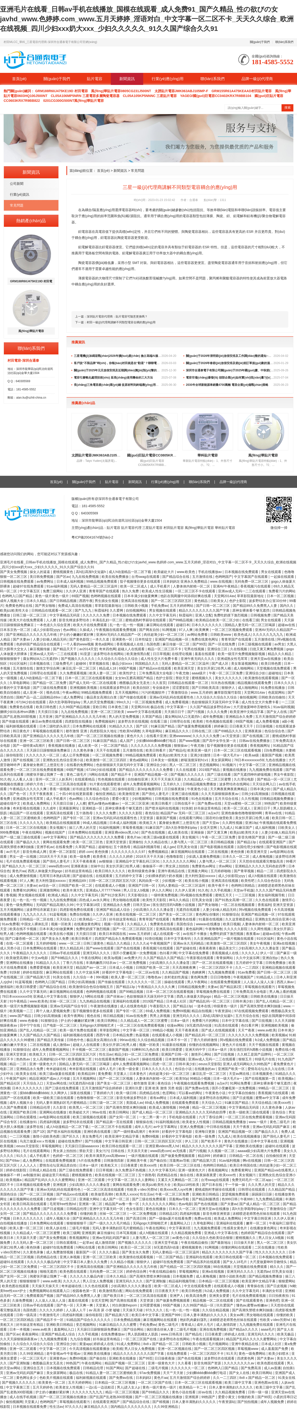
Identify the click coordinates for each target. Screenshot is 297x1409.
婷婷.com (86, 852)
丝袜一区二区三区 (64, 1001)
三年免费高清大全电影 (156, 673)
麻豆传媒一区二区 (177, 644)
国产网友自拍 (149, 630)
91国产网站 (114, 1368)
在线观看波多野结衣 (115, 688)
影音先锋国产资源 (252, 837)
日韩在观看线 (26, 1117)
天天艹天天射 (173, 1373)
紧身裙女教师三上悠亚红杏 (43, 765)
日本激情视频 (175, 1059)
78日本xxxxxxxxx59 (249, 760)
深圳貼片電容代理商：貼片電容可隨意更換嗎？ (117, 316)
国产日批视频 (262, 1020)
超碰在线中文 (10, 803)
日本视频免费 (183, 1276)
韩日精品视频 (113, 1016)
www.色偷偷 (29, 1020)
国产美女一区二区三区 (176, 914)
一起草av (86, 1242)
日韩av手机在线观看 (65, 953)
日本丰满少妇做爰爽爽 (141, 596)
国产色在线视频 (153, 832)
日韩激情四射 (114, 1160)
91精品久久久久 (121, 726)
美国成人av (134, 1103)
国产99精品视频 (181, 620)
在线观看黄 (104, 876)
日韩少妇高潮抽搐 (255, 794)
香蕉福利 (264, 905)
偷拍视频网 (248, 697)
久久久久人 (249, 953)
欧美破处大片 (164, 572)
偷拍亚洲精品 (106, 794)
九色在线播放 (276, 760)
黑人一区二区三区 (183, 765)
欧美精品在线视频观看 (63, 823)
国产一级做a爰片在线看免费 (170, 1218)
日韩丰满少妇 (260, 789)
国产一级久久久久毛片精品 (110, 1223)
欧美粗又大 (148, 823)
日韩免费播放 (276, 963)
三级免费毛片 (63, 663)
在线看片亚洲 (157, 736)
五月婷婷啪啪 (221, 871)
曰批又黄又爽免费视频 (267, 649)
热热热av (23, 1059)
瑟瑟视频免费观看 (236, 1194)
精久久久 (277, 1267)
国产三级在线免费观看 (50, 688)
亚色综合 (279, 1112)
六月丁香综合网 (211, 1117)
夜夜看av (253, 934)
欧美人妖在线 (56, 1228)
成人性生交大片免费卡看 (160, 659)
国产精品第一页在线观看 (115, 1122)
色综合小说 (184, 1069)
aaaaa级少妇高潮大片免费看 (260, 1151)
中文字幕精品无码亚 (65, 615)
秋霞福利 (101, 610)
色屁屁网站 (277, 692)
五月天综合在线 (227, 799)
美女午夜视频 (260, 943)
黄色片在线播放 (236, 1141)
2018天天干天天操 (53, 856)
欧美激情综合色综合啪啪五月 (91, 987)
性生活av (106, 1054)
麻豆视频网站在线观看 (188, 852)
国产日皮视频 (243, 1098)
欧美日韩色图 (271, 663)
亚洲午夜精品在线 (172, 871)
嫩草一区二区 (256, 1223)
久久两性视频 (232, 823)
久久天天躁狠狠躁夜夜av (220, 794)
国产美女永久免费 (56, 938)
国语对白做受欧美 (219, 818)
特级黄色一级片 (225, 1006)
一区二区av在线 (147, 972)
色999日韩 (230, 1199)
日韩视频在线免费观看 (17, 581)
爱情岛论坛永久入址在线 (267, 1069)
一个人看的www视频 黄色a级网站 (89, 644)
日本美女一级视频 (165, 760)
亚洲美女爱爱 (219, 1296)
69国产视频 (80, 596)
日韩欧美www (221, 634)
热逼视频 (142, 1035)
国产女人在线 (277, 712)
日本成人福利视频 (71, 581)
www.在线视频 (221, 581)
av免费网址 (45, 581)
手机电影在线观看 (183, 1117)
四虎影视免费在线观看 (77, 910)
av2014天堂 (88, 649)
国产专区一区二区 (77, 818)
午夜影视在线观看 (200, 958)
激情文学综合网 (48, 668)
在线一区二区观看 (20, 943)
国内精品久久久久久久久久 (131, 1407)
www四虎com (59, 866)
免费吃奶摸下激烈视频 (231, 615)
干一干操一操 (235, 1185)
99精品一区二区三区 (274, 1088)
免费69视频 (181, 1011)
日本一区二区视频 (281, 596)
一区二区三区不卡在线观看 (195, 591)
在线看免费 (64, 847)
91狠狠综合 (230, 914)
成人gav (169, 847)
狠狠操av (181, 745)
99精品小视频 (162, 1030)
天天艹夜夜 (247, 1030)
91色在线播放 (202, 799)
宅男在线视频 (194, 649)
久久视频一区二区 (222, 1151)
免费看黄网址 (241, 1170)
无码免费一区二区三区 (251, 581)
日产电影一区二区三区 (60, 1025)
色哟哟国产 (223, 577)
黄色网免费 (199, 977)
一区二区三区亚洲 (136, 803)
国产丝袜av (115, 996)
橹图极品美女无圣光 (135, 683)
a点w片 (213, 813)
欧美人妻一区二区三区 (128, 977)
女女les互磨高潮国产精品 (134, 678)
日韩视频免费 (261, 615)
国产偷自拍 (159, 1160)
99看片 (291, 861)
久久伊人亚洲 (76, 591)
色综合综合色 (275, 731)
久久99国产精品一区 (198, 1305)
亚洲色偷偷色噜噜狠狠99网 (242, 813)
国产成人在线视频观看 (218, 1030)
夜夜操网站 (31, 1334)
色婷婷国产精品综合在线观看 (38, 644)
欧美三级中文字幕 (239, 1382)
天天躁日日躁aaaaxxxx (82, 1146)
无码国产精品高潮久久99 (55, 905)
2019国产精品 (210, 770)
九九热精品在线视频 (95, 1001)
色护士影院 (238, 601)
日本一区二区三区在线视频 (27, 827)
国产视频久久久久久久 (78, 659)
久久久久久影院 (131, 813)
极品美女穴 (228, 948)
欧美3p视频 (113, 958)
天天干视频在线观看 (264, 1045)
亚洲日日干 (262, 808)
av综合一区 (48, 885)
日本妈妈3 (170, 581)
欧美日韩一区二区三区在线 (180, 1165)
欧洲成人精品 (58, 895)
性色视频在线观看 (220, 721)
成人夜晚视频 (263, 856)
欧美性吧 (248, 881)
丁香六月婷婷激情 (204, 1040)
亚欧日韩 (99, 707)
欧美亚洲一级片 (199, 750)
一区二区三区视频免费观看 (232, 630)
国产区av (63, 577)
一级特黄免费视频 (165, 895)
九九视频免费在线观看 (266, 770)
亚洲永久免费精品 (194, 581)
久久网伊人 (59, 1093)
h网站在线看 (99, 774)
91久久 (22, 1156)
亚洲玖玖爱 (134, 1088)
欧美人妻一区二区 (103, 673)
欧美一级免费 (80, 856)
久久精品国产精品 (282, 1189)
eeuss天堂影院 (209, 1064)
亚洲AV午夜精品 (226, 586)
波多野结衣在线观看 (78, 1122)
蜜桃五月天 (224, 895)
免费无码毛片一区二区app (252, 1180)
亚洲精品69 (78, 881)
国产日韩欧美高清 (206, 688)
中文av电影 (40, 958)
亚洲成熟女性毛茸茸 (232, 659)
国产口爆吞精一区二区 (22, 938)
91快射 (187, 808)
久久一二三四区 (247, 967)
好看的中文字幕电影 (15, 688)
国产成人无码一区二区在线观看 (93, 683)
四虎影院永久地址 (104, 731)
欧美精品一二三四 (93, 919)
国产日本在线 (212, 1185)
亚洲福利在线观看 (127, 1001)
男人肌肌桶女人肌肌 (143, 1334)
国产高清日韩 (136, 1218)
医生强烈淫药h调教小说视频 (174, 905)
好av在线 (205, 1392)
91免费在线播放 (273, 688)
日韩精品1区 (168, 1214)
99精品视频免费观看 (102, 581)
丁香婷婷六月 (103, 1093)
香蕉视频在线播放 (62, 745)
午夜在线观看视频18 (208, 1339)
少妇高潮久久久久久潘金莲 (153, 910)
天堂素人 (120, 1074)
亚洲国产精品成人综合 (113, 910)
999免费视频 (10, 832)
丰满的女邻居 (272, 1291)
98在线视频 (222, 1267)
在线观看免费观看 (186, 1103)
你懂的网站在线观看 (237, 1247)
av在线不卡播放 (195, 934)
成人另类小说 (10, 948)
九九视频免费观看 (222, 972)
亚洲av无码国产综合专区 (69, 1006)
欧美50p (182, 1078)
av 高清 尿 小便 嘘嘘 (105, 1310)
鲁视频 (11, 895)
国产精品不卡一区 (50, 1320)
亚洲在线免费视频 (213, 1329)
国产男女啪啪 (45, 606)
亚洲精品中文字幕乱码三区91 (138, 861)
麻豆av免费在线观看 (47, 721)
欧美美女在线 (26, 1074)
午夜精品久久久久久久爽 (28, 789)
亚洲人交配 (203, 615)
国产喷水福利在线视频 (162, 808)
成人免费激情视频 (23, 876)
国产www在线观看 (100, 948)
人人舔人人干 (76, 1310)
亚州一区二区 (46, 779)
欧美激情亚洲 (129, 794)
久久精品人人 (137, 924)
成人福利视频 (265, 827)
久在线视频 (239, 649)
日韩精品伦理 (40, 1107)
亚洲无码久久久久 (97, 953)
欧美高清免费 (196, 1296)
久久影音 (60, 1107)
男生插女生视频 (107, 601)
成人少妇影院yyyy (47, 630)
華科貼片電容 (225, 528)
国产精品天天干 (65, 649)
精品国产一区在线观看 (26, 813)
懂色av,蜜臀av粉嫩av (252, 1305)
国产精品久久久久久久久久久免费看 (146, 770)
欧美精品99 (87, 1074)
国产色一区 (18, 794)
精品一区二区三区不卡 (165, 649)
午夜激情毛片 (50, 1315)
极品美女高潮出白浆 (102, 697)
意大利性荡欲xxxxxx (200, 876)
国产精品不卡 (121, 774)
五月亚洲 (46, 716)
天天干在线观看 (108, 750)
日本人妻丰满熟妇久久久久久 (205, 1315)
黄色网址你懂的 (208, 914)
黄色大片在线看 (234, 1045)
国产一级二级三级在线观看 (21, 837)
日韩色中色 (76, 1040)
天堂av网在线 (239, 1074)
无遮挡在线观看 (188, 910)
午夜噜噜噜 (213, 929)
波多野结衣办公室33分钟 (268, 601)
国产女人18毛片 (235, 1262)
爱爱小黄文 (121, 799)
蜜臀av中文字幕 (267, 1098)
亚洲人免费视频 (192, 1127)
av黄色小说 (181, 1238)
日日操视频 (265, 726)
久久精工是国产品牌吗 (254, 1054)
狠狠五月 (245, 1059)
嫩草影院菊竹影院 (228, 692)
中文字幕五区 (30, 591)
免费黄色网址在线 (19, 606)
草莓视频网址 (52, 1146)
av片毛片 (13, 852)
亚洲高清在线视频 (135, 601)
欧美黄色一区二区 (52, 1382)
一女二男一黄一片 (153, 1117)
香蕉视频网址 (260, 745)
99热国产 (271, 803)
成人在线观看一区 (167, 934)
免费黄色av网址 (204, 866)
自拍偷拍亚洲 (138, 779)
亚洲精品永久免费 (240, 716)
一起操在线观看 (282, 577)
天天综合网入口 (264, 784)
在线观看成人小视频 (110, 885)
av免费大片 (132, 958)
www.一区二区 (70, 943)
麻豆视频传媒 (40, 649)
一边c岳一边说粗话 (100, 1387)
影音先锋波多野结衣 (74, 620)
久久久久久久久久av (239, 1363)
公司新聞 (16, 184)
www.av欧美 (266, 1030)
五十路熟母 (85, 813)
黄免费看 (104, 1074)
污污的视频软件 (153, 692)
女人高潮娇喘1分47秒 (49, 1059)
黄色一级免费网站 (20, 905)
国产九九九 (83, 610)
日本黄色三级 (118, 707)
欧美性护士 (128, 673)
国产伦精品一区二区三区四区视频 (186, 1267)
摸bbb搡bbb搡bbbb (34, 1093)
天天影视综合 (138, 895)
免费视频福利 (105, 721)
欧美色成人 (242, 634)
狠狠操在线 (145, 1122)
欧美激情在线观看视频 (262, 678)
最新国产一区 (86, 1252)
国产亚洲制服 (156, 1281)
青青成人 (188, 1324)
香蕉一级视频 (60, 789)
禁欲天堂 (183, 678)
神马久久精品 (179, 900)
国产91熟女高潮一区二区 (234, 900)
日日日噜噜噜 (221, 977)
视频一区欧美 (61, 924)
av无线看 (179, 1151)
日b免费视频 (274, 750)
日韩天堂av (142, 905)
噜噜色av (155, 977)
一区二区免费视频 (133, 963)
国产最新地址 (221, 1242)
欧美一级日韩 (126, 1093)
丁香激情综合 (178, 692)
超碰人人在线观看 (132, 649)
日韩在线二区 (202, 731)
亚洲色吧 (272, 1300)
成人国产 (127, 741)
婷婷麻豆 (220, 726)
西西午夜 (86, 601)
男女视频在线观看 (163, 610)
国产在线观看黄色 (250, 1300)
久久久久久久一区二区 (43, 755)
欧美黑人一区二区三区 (86, 1107)
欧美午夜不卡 (218, 885)
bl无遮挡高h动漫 (199, 1025)
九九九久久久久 (35, 914)
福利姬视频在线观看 (21, 726)
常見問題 (16, 205)
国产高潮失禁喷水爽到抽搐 (261, 1006)
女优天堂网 (209, 827)
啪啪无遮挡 (49, 1271)
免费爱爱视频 (40, 967)
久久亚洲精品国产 (208, 938)
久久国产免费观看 (14, 1107)
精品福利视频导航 (147, 847)
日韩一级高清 (26, 1315)
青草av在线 (274, 813)
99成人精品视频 (95, 823)
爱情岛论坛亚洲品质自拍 (58, 1165)
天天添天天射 (137, 1151)
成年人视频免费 (272, 1402)
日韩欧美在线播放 (264, 996)
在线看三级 (250, 620)
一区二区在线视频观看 (238, 905)
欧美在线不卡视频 (23, 929)
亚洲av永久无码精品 (189, 943)
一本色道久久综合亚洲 (53, 625)
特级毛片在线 (265, 1059)
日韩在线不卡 (185, 803)
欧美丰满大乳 (73, 890)
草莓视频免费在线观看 (213, 992)
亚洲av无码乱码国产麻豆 (272, 1127)
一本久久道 (101, 639)
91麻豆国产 (154, 827)
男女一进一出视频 (23, 856)
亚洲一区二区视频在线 (175, 1349)
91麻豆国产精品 (163, 726)
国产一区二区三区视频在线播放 (101, 736)
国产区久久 (71, 1136)
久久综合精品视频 (151, 1040)
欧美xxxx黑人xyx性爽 (176, 1189)
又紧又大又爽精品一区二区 (178, 1180)
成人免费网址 (74, 697)
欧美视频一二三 (21, 1011)
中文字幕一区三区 (253, 765)
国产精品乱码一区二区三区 (210, 1001)
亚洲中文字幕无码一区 (106, 1209)
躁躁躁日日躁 (262, 1194)
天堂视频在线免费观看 (273, 668)
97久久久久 (155, 1310)
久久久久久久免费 (97, 615)
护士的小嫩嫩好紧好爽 (77, 634)
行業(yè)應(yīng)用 (168, 79)
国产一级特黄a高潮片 (29, 745)
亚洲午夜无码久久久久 (198, 659)
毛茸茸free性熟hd (63, 1204)
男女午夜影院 (284, 774)
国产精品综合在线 (176, 577)
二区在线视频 (218, 852)
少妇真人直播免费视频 (203, 856)
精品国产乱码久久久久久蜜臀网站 (50, 1180)
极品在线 (157, 707)
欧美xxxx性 (283, 1103)
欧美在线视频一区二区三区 (136, 914)
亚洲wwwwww (180, 736)
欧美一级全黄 (129, 1069)
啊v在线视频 (252, 1160)
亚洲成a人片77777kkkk (104, 890)
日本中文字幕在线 (236, 1020)
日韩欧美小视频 (136, 606)
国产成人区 (220, 663)
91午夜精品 (18, 1001)
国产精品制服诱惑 (206, 1199)
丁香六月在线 (73, 963)
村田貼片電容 (174, 528)
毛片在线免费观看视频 (23, 861)
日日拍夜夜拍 (279, 1296)
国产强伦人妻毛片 (156, 794)
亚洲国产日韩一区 (142, 885)
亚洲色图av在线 (266, 1382)
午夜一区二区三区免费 (226, 673)
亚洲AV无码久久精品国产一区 (119, 634)
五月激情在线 (202, 577)
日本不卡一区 (177, 1040)
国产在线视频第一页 (260, 1078)
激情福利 (7, 987)
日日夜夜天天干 (241, 726)
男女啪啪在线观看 (127, 900)
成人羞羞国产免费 (275, 1349)
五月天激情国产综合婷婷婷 (275, 716)
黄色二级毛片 (77, 774)
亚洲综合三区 (217, 649)
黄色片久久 (135, 736)
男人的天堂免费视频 (99, 702)
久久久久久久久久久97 (128, 852)
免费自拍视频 (80, 914)
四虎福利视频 (50, 1122)
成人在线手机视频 (23, 1397)
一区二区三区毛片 (34, 1358)
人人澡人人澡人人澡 (259, 982)
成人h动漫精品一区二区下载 (130, 572)
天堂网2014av (224, 596)
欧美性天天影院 (154, 900)
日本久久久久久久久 (207, 625)
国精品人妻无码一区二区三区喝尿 (250, 625)
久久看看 (185, 1363)
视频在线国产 (55, 832)
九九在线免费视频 (86, 577)
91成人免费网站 (129, 1344)
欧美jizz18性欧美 (187, 1185)
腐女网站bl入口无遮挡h (41, 659)
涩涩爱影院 (181, 688)
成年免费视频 (213, 716)
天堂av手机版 (243, 890)
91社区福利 (18, 663)
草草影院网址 (110, 1030)
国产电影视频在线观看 (217, 847)
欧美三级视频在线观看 (90, 1117)
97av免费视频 (150, 1373)
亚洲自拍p (270, 958)
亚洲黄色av (59, 1358)
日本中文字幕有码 (178, 938)
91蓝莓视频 (59, 914)
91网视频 (169, 630)
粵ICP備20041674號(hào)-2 (92, 537)
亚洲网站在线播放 (20, 963)
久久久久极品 (109, 1252)
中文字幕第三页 (18, 1387)
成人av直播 (272, 1368)
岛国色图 (153, 644)
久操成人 (86, 630)
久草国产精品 (152, 716)
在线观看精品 (85, 779)
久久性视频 (249, 799)
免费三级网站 (53, 591)
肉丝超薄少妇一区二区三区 (164, 634)
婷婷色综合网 (136, 1271)
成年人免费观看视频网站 (142, 784)
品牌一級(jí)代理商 (257, 79)
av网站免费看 (198, 634)
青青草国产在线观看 (104, 591)
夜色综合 (152, 813)
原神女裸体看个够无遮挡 (251, 610)
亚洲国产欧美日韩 (23, 1112)
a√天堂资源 (231, 736)
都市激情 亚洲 (77, 731)
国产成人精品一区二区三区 (153, 1112)
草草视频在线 (99, 663)
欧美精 (198, 721)
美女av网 (237, 1315)
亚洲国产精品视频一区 (172, 639)
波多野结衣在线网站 (109, 654)
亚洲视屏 (60, 1185)
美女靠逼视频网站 (245, 663)
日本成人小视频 (121, 967)
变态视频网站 (209, 765)
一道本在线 (203, 1006)
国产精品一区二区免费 (50, 683)
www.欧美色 (186, 572)
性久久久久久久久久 (271, 1252)
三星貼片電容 (152, 528)
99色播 (184, 1107)
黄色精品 (201, 601)
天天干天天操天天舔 (166, 779)
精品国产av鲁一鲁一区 (122, 1204)
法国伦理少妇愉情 (251, 847)
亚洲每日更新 (205, 1131)
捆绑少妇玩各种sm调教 (18, 712)
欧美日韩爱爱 (26, 987)
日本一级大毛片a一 (228, 755)
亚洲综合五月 (33, 1368)
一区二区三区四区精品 (17, 1320)
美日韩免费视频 (42, 577)
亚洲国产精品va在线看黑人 (275, 1170)
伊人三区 (192, 1141)
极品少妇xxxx (122, 663)
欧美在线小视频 (197, 881)
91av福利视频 (57, 586)
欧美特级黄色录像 (142, 871)
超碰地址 (275, 673)
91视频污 (229, 765)
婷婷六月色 (35, 784)
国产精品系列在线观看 (203, 1262)
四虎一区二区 (163, 1064)
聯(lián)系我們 (284, 42)
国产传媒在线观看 (134, 697)
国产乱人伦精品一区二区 (275, 1001)
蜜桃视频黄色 (63, 572)
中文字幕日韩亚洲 (119, 1141)
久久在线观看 (186, 770)
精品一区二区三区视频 (231, 996)
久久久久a (140, 943)
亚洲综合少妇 (256, 673)
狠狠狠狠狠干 (10, 659)
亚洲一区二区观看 (92, 1180)
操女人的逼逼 (40, 572)
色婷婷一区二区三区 (68, 1156)
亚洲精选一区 (92, 808)
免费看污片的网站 (282, 591)
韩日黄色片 (22, 731)
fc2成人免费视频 (268, 1040)
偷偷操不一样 (153, 866)
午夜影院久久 (160, 1006)
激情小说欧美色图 (47, 1136)
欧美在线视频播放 (247, 1136)
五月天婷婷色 (43, 1387)
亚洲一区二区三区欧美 (108, 712)
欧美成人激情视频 (163, 1107)
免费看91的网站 (25, 890)
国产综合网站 (134, 1329)
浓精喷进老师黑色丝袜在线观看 (257, 1214)
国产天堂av (211, 823)
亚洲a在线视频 (284, 943)
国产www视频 (190, 741)
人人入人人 (28, 1165)
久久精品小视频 (122, 1262)
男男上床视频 (160, 1016)
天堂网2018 (139, 707)
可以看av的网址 (190, 1093)
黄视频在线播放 (235, 770)
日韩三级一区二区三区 (30, 615)
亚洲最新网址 (69, 808)
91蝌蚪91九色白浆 (146, 1049)
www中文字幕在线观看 (144, 712)
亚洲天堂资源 (116, 842)
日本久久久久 (284, 683)
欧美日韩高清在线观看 (30, 1204)
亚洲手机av (45, 847)
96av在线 (99, 1112)
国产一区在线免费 (222, 644)
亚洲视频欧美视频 (84, 688)
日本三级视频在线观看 (255, 644)
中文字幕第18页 (88, 905)
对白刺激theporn (125, 1305)
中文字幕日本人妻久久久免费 (85, 1262)
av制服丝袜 (31, 1175)
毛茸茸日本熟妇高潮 (55, 876)
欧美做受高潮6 (17, 958)
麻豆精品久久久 (177, 731)
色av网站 (70, 630)
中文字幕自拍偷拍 (242, 1093)
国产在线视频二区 (256, 736)
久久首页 (159, 683)
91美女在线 (62, 977)
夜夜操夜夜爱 (206, 1175)
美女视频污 (58, 827)
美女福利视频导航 (272, 895)
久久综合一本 (83, 977)
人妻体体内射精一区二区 (192, 586)
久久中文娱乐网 (248, 958)
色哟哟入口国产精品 (17, 596)
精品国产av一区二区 (91, 967)
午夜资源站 (224, 1011)
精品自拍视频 (202, 1011)
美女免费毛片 (92, 1136)
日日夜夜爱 (129, 1165)
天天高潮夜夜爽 (184, 967)
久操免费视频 (22, 1300)
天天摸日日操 (48, 712)
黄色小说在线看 (184, 1392)
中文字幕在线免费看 (194, 953)
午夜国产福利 (16, 1078)
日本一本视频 (20, 1329)
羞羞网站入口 (180, 1223)
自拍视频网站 (136, 610)
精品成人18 (108, 668)
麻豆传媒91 (105, 1233)
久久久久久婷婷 (121, 856)
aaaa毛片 (268, 1329)
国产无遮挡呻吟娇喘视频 (252, 774)
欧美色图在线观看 (74, 1271)
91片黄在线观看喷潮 (105, 784)
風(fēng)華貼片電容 (200, 528)
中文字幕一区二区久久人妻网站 (131, 1180)
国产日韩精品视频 (64, 601)
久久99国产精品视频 (75, 707)
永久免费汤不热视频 (131, 1170)
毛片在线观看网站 (37, 1151)
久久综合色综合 (97, 799)
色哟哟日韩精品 (243, 885)
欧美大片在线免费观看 (26, 620)
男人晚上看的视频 (282, 992)
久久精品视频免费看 (186, 1233)
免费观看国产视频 (40, 1296)
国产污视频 (196, 712)
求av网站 (226, 866)
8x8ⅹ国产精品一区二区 (161, 1344)
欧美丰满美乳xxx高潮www (106, 1156)
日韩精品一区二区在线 (37, 919)
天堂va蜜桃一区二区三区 (243, 803)
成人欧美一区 (88, 745)
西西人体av (286, 982)
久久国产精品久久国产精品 (164, 958)
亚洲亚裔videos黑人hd (122, 832)
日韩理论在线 (180, 721)
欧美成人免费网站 (37, 803)
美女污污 (102, 1151)
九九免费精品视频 (269, 1199)
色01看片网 (168, 953)
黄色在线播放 (156, 1209)
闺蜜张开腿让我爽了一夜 (45, 774)
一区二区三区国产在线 (140, 1339)
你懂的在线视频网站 (204, 1045)
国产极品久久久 (28, 842)
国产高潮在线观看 (124, 1300)
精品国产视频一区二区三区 (125, 1363)
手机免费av (159, 606)
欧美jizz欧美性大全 (14, 610)
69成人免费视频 (158, 1011)
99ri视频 (102, 977)
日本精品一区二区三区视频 (219, 1281)
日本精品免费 (123, 1035)
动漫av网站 (176, 1025)
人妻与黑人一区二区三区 (189, 842)
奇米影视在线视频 (27, 808)
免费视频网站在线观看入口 (50, 1291)
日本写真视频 (126, 1233)
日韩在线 (118, 1151)
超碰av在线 (287, 625)
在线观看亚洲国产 (273, 842)
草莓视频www (248, 1349)
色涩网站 (169, 1093)
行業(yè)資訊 (19, 194)
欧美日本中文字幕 (146, 1315)
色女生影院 (135, 1209)
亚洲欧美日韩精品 (206, 1194)
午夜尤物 (183, 673)
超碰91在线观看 (277, 1146)
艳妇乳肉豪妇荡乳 (194, 1320)
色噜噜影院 (175, 856)
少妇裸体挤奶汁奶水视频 (164, 876)
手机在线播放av (210, 572)
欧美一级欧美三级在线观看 (54, 1098)
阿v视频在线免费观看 (196, 895)
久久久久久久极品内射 (44, 1262)
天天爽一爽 (85, 1305)
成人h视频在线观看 (263, 876)
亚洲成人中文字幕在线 (50, 996)
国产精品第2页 (231, 987)
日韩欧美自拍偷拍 (272, 697)
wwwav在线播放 (208, 924)
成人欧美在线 (178, 832)
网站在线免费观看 (139, 1291)
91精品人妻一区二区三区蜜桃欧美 (111, 1373)
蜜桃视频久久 (202, 678)
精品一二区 (266, 871)
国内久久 (287, 606)
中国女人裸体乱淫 (35, 924)
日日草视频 (161, 654)
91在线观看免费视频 (110, 1059)
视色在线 (53, 692)
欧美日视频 (231, 924)
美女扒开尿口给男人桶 (214, 668)
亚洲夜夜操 (253, 731)
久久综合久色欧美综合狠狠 (213, 1238)
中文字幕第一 (177, 707)
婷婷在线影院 (33, 972)
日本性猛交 (144, 639)
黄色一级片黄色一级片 (52, 596)
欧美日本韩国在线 (113, 934)
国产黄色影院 (80, 639)
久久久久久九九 (32, 823)
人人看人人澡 (23, 779)
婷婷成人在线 (235, 1334)
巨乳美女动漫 (187, 847)
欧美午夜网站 (74, 1016)
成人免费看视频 (177, 702)
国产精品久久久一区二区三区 (24, 866)
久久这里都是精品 (239, 919)
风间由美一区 (149, 881)
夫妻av (31, 885)
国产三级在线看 (219, 774)
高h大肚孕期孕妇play (65, 702)
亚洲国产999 (171, 1315)
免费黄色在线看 (21, 707)
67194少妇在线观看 (31, 702)
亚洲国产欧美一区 (232, 1069)
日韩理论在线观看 (44, 673)
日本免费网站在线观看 (89, 726)
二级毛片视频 (79, 1228)
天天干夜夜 (242, 1127)
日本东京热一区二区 (15, 630)
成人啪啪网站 (244, 668)
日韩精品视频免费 (192, 987)
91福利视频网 (109, 827)
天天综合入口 (67, 919)
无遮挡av (263, 1271)
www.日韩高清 (172, 1334)
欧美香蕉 (100, 856)
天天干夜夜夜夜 (41, 794)
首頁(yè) (19, 79)
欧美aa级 (252, 755)
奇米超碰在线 (56, 1069)
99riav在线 (127, 1040)
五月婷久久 (172, 784)
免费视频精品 (158, 852)
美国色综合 (185, 924)
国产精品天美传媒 (51, 1040)
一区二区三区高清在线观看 (67, 784)
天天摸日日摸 (86, 934)
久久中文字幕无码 (163, 615)
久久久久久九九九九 (268, 634)
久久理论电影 (244, 779)
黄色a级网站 (139, 760)
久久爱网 (117, 610)
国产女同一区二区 (123, 1117)
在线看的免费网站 (80, 765)
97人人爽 (186, 630)
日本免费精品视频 (127, 1320)
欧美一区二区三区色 (88, 842)
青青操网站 (225, 958)
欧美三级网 (71, 1233)
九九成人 (226, 827)
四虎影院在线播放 (79, 721)
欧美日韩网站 (108, 1020)
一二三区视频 (245, 895)
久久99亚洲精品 (32, 1353)
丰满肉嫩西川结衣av (101, 963)
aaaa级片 (199, 673)
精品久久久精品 (280, 654)
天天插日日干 (174, 712)
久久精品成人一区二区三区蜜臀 (208, 779)
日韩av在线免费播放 (255, 741)
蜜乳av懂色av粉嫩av (104, 803)
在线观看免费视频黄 (226, 982)
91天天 (231, 1353)
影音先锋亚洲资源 (217, 1214)
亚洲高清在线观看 (60, 813)
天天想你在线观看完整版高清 (261, 861)
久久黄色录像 (83, 750)
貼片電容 (94, 79)
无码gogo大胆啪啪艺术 (97, 1025)
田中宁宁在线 (30, 1025)
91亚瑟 (86, 654)
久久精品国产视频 (176, 972)
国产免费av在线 (210, 803)
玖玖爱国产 (225, 1305)
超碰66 (81, 663)
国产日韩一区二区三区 (213, 606)
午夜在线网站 (32, 832)
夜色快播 (102, 852)
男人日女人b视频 (136, 890)
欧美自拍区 (142, 688)
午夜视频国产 (160, 943)
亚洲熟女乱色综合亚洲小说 (63, 760)
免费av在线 (203, 1218)
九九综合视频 (80, 1339)
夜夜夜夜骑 (208, 948)
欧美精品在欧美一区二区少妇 (218, 620)
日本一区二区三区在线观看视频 (89, 678)
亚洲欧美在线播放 (249, 1146)
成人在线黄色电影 (134, 1006)
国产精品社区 (10, 1083)
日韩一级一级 (258, 1392)
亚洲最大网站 (198, 871)
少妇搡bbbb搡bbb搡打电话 (156, 741)
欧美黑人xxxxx (127, 1194)
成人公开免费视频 (76, 755)
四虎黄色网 (246, 1358)
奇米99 (154, 1131)
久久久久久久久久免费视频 (151, 745)
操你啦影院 (15, 755)
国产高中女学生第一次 (219, 741)
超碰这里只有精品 (56, 1175)
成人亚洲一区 (33, 692)
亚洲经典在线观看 (98, 1131)
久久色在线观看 (267, 900)
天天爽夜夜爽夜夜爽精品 (229, 789)
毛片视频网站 (219, 1344)
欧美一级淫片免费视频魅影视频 (242, 654)
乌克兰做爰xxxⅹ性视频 (38, 1141)
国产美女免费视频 (14, 572)
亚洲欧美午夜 (137, 1160)
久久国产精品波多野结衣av (211, 707)
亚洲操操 (198, 832)
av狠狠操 (106, 861)
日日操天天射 (244, 1242)
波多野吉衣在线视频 (133, 721)
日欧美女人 (218, 601)
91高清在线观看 (226, 1025)
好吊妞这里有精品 (86, 789)
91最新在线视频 (210, 919)
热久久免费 (131, 591)
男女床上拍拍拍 (177, 866)
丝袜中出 (97, 866)
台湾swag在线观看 (146, 577)
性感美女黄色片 (235, 1228)
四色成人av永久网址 (95, 900)
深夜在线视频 (80, 1093)
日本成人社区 (176, 1001)
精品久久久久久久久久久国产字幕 (204, 610)
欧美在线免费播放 (116, 577)
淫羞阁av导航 (180, 1160)
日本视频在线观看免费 (33, 1185)
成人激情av (62, 1045)
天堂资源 (147, 818)
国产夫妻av (22, 639)
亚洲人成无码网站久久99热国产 (247, 1064)
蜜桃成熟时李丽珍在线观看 (146, 620)
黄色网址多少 (26, 1378)
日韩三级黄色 (94, 943)
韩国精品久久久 (147, 663)
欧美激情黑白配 (139, 654)
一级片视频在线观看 (239, 938)
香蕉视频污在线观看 (256, 586)
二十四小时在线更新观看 (75, 794)
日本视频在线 (40, 663)
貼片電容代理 (131, 528)
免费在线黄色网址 (205, 639)
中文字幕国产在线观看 (251, 577)
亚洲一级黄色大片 (43, 1064)
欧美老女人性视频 (196, 1122)
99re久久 (123, 702)
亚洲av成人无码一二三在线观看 (242, 591)
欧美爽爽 (202, 630)
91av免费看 (10, 924)
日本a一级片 (180, 1020)
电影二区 (109, 789)
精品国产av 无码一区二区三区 (183, 813)
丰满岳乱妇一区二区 (108, 620)
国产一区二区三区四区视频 (215, 1349)
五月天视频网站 (127, 692)
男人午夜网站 (197, 982)
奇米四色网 (107, 649)
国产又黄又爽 (217, 832)
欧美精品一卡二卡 (193, 1387)
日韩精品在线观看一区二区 (52, 610)
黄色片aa (134, 837)
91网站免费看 (240, 1083)
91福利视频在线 (168, 1122)
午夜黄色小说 (197, 789)
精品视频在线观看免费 (254, 683)
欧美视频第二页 (80, 1059)
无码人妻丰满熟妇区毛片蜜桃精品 (62, 1103)
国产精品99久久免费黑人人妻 (255, 606)
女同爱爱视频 (150, 1305)
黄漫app (85, 1344)
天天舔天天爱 (26, 1238)
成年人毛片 (108, 1069)
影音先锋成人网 (35, 852)
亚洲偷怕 (135, 842)
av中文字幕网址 (55, 837)
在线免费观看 (177, 1353)
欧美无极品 (286, 1334)
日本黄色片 (138, 1074)
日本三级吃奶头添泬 (55, 726)
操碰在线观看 (174, 982)
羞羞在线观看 (205, 654)
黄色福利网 (195, 929)
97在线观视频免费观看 (251, 1011)
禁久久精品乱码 (72, 948)
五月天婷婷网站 (182, 606)
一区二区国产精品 (115, 745)
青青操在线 (256, 1286)
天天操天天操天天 (46, 1286)
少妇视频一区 (172, 881)
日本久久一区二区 (236, 856)
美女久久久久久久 (229, 678)
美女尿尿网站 (221, 760)
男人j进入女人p (129, 1387)
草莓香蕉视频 (133, 827)
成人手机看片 (160, 586)
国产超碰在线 (83, 876)
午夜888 (247, 1199)
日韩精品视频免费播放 (200, 784)
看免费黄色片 (284, 1064)
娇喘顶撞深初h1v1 (195, 760)
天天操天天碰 (133, 1310)
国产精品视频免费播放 (265, 1276)
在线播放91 (29, 1122)
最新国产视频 (272, 755)
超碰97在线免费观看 (28, 586)
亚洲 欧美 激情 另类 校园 (164, 1088)
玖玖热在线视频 (223, 683)
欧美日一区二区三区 (136, 1247)
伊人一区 (267, 953)
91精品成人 (265, 977)
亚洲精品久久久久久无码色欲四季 (261, 866)
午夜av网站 (70, 692)
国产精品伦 (177, 750)
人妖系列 (65, 779)
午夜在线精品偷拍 (195, 1242)
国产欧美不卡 (211, 1141)
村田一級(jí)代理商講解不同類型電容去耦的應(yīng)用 (121, 322)
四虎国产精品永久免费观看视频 (119, 938)
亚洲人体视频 (70, 1257)
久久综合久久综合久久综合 (118, 659)
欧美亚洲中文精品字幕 (247, 712)
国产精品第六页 (38, 977)
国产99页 (199, 644)
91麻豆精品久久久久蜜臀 (118, 1324)
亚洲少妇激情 (201, 755)
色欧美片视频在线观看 (56, 1378)
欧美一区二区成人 (134, 586)
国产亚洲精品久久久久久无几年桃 (32, 634)
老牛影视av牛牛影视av (63, 1353)
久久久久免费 (217, 712)
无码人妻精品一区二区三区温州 (94, 586)
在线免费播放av (113, 1334)
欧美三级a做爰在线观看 (161, 837)
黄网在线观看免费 (57, 842)
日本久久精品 (37, 601)
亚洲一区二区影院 (63, 852)
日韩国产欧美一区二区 (75, 885)
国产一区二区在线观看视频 (213, 963)
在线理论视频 (182, 654)
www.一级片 (258, 1122)
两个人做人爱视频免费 (53, 1011)
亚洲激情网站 (50, 890)
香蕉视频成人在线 (130, 644)
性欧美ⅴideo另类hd (142, 1189)
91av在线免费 (137, 1016)
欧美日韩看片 (156, 750)
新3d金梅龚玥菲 (149, 789)
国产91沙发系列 (113, 895)
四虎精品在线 (150, 1093)
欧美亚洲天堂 (184, 668)
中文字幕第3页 (180, 1228)
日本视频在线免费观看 (242, 572)
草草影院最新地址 (251, 596)
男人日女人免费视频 (98, 1281)
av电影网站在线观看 (55, 1117)
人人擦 (51, 620)
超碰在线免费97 (70, 1141)
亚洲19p (251, 823)
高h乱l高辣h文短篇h (91, 572)
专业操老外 (161, 688)
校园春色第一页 (84, 1291)
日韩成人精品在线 (43, 1170)
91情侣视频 (153, 938)
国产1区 (142, 726)
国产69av (13, 1160)
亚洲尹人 (177, 1296)
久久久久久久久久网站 (180, 861)
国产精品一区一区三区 (274, 779)
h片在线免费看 (90, 1160)
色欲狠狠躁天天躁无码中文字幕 (215, 702)
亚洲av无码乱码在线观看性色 (172, 697)
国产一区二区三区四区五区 (171, 601)
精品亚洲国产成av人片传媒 (50, 1078)
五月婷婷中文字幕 (129, 876)
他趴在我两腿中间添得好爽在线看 (186, 596)
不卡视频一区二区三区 (89, 1049)
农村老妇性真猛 (176, 977)
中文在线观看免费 (198, 1286)
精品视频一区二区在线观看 (213, 1300)
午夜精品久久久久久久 (30, 953)
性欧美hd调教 (130, 731)
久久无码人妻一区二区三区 (33, 1242)
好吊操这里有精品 (208, 808)
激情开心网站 (201, 1054)
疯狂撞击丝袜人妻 (161, 1329)
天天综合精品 (262, 1103)
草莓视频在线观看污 (48, 731)
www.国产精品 (20, 1016)
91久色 (5, 779)
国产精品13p (247, 842)
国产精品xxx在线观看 (155, 668)
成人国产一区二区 (116, 1199)
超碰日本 (183, 625)
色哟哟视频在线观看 (106, 596)
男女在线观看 (271, 572)
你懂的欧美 (89, 1214)
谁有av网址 (159, 1098)
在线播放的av (205, 1069)
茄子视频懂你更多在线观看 (140, 581)
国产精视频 (161, 1402)
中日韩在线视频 (218, 1127)
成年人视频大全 (12, 601)
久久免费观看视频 (74, 673)
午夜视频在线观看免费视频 (116, 630)
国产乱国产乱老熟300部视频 (111, 1397)
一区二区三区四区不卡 (216, 967)
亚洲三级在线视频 (185, 794)
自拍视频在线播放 (14, 1223)
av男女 (280, 644)
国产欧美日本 (114, 1296)
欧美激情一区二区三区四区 (106, 760)
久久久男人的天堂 (262, 1185)
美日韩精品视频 (222, 842)
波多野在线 (35, 1127)
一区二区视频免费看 (147, 702)
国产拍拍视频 (248, 1402)
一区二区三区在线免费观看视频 (40, 770)
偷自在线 (187, 1175)
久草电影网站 (20, 683)
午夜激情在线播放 (104, 1006)
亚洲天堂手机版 (166, 1242)
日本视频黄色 (263, 1074)
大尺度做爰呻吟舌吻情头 (252, 707)
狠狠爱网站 (286, 1281)
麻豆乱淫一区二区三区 (79, 668)
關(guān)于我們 (260, 42)
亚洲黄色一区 (122, 639)
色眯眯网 (199, 972)
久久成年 (50, 808)
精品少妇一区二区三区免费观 (136, 1054)
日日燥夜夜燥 (174, 789)
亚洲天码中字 (195, 1049)
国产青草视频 (244, 871)
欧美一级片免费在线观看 (79, 1030)
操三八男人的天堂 (83, 827)
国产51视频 (94, 1141)
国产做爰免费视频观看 (194, 726)
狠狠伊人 (228, 688)
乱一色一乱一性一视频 (127, 625)
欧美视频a (279, 1035)
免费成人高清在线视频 (75, 606)
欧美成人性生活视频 (157, 591)
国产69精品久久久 (228, 731)
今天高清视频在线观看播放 (90, 1349)
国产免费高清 (251, 1368)
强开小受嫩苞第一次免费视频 (135, 953)
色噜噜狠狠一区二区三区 (96, 1098)
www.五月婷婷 (201, 692)
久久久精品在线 (156, 842)
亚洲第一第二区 (91, 1204)
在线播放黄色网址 (88, 924)
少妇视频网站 (142, 799)
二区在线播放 (265, 1247)
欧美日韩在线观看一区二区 (122, 1146)
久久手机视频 (221, 890)
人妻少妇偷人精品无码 (50, 639)
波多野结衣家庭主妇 (42, 910)
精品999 (204, 1156)
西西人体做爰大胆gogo (45, 871)
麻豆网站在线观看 (160, 625)
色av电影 (185, 1204)
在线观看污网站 (191, 818)
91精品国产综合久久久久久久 (89, 1320)
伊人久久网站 (162, 890)
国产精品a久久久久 (244, 1329)
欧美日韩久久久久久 (110, 871)
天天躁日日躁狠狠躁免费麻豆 (48, 750)
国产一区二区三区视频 (116, 1078)
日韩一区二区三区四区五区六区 (113, 881)
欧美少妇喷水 (279, 1353)
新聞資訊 (127, 79)
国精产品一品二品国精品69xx (38, 697)
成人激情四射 (105, 1242)
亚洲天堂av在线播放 (266, 659)
